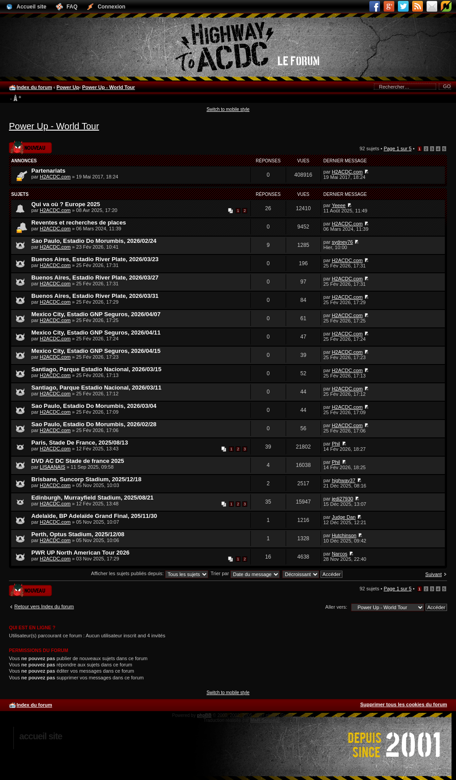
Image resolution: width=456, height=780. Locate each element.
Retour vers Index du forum (44, 606)
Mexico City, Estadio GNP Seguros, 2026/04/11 (95, 332)
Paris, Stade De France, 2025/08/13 (79, 442)
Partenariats (48, 170)
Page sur (397, 148)
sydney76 (342, 242)
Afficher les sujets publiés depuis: (150, 573)
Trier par (245, 573)
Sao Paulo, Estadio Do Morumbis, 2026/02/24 (93, 240)
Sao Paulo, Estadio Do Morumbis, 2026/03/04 (93, 406)
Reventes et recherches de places (78, 222)
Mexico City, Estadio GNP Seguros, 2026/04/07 (95, 314)
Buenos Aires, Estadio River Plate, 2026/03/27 (95, 277)
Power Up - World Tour (108, 87)
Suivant (433, 574)
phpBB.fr (306, 720)
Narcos (339, 553)
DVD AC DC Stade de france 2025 (77, 461)
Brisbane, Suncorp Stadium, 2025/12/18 (86, 479)
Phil (336, 443)
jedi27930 (342, 498)
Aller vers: (336, 607)
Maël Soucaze (265, 720)
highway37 (343, 480)
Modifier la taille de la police (15, 98)
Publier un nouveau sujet (30, 147)
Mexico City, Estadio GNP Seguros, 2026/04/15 (95, 351)
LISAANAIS (52, 467)
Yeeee (339, 205)
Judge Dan (343, 517)
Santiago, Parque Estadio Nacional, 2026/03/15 (96, 369)
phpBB (204, 715)
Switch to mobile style (228, 109)
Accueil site (40, 736)
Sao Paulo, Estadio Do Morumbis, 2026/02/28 (93, 424)
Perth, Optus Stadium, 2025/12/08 (77, 534)
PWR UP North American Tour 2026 (80, 552)
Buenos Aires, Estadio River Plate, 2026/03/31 (95, 295)
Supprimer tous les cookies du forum (403, 704)
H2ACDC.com (55, 176)
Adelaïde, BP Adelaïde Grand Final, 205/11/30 (94, 516)
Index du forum (34, 87)
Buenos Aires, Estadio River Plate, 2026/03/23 (95, 259)
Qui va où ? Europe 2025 (65, 204)
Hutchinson (344, 535)
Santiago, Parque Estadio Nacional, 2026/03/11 (96, 387)
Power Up (67, 87)
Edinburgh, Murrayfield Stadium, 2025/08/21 (92, 497)
